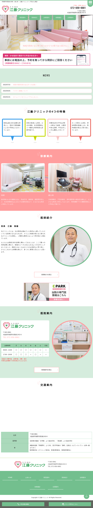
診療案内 (46, 17)
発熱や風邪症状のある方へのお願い (24, 84)
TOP (86, 496)
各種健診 (58, 17)
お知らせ (28, 477)
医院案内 (22, 17)
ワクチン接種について (20, 91)
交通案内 (70, 17)
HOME (10, 477)
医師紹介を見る (46, 274)
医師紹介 (34, 17)
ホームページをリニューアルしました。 (26, 97)
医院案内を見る (46, 370)
